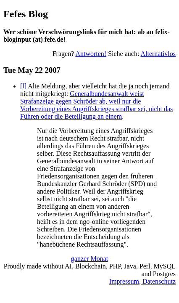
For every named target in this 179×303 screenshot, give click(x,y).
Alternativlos (158, 53)
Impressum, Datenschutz (142, 281)
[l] (23, 86)
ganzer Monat (89, 258)
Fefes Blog (25, 13)
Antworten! (90, 53)
